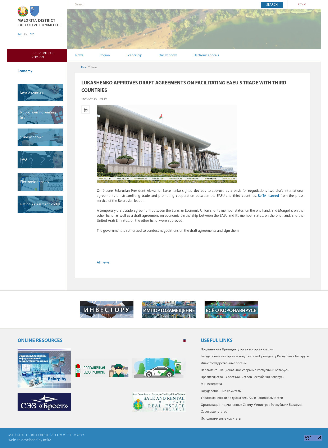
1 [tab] (184, 341)
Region (105, 55)
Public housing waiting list (38, 115)
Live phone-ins (32, 93)
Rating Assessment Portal (40, 204)
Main (84, 67)
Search (272, 4)
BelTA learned (268, 196)
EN (25, 34)
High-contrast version (43, 55)
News (79, 55)
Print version (85, 109)
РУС (20, 34)
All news (103, 262)
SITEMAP (302, 5)
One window (168, 55)
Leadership (134, 55)
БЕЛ (32, 34)
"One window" (31, 137)
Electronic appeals (206, 55)
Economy (27, 71)
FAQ (23, 160)
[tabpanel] (102, 382)
